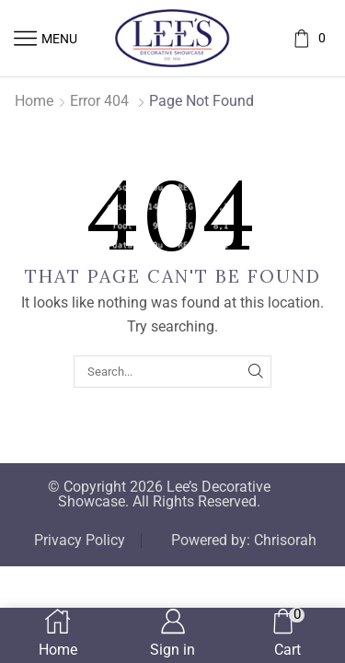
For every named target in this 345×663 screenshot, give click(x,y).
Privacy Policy (79, 540)
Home (34, 101)
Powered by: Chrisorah (243, 540)
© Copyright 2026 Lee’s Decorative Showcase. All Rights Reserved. (159, 494)
